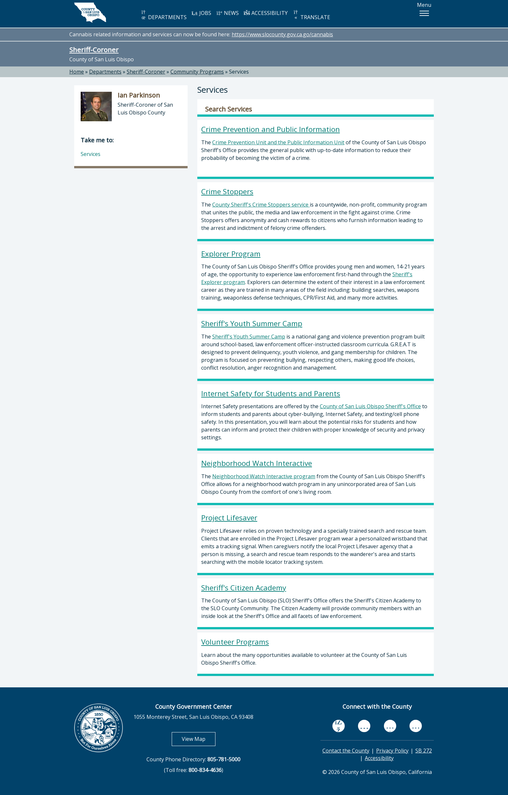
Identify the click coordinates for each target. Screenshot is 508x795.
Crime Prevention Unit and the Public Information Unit (278, 142)
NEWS (227, 13)
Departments (105, 71)
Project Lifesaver (229, 518)
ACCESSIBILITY (266, 13)
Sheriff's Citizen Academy (243, 588)
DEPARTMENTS (163, 15)
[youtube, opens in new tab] (364, 726)
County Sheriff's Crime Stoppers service (260, 204)
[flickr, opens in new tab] (390, 726)
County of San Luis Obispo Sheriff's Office (370, 406)
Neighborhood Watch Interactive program (263, 476)
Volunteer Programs (235, 642)
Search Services (228, 109)
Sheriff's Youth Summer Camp (251, 323)
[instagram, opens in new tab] (415, 726)
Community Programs (197, 71)
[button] (424, 13)
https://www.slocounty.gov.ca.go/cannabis (282, 34)
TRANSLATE (311, 15)
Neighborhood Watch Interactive (256, 463)
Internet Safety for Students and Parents (270, 393)
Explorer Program (230, 254)
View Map (198, 738)
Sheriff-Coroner (94, 49)
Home (76, 71)
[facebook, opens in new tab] (338, 726)
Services (239, 71)
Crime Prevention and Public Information (270, 129)
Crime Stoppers (227, 191)
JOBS (201, 13)
